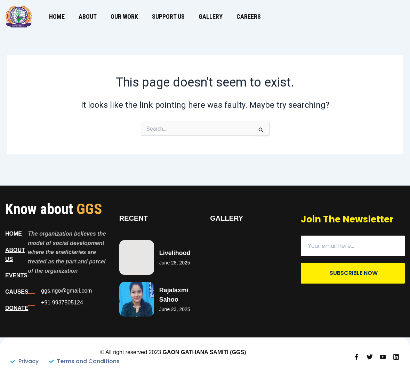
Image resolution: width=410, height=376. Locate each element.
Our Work (124, 16)
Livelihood (175, 253)
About (88, 16)
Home (57, 16)
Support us (168, 16)
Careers (248, 16)
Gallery (211, 16)
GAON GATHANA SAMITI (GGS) (204, 352)
